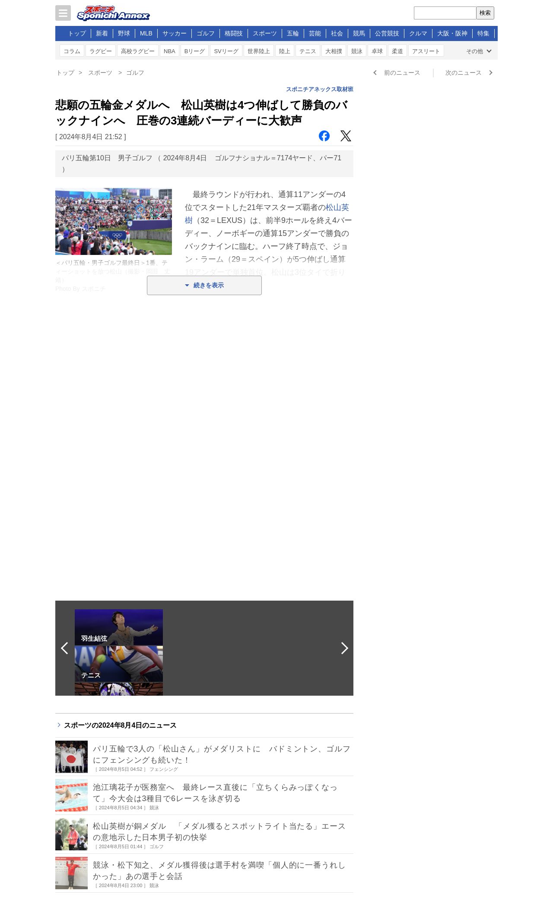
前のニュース (402, 73)
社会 (337, 33)
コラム (72, 51)
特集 (483, 33)
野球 (124, 33)
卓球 (377, 51)
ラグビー (100, 51)
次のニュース (463, 73)
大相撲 (333, 51)
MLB (146, 33)
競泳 (356, 51)
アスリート (426, 51)
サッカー (174, 33)
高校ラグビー (138, 51)
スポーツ (265, 33)
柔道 (397, 51)
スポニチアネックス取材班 (319, 89)
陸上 (284, 51)
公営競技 (387, 33)
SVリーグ (226, 51)
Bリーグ (194, 51)
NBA (169, 51)
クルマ (418, 33)
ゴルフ (206, 33)
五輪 (293, 33)
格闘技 (234, 33)
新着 (102, 33)
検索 (485, 13)
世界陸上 (259, 51)
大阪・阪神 (452, 33)
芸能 (315, 33)
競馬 (359, 33)
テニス (307, 51)
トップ (77, 33)
